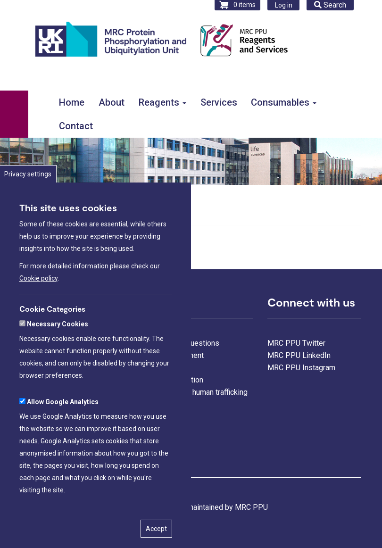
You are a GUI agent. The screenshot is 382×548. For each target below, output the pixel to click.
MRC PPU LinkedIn (299, 355)
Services (218, 102)
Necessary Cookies (57, 355)
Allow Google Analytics (63, 433)
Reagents (162, 102)
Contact (76, 126)
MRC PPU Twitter (296, 343)
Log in (283, 5)
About (112, 102)
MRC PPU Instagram (301, 367)
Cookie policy (38, 309)
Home (71, 102)
